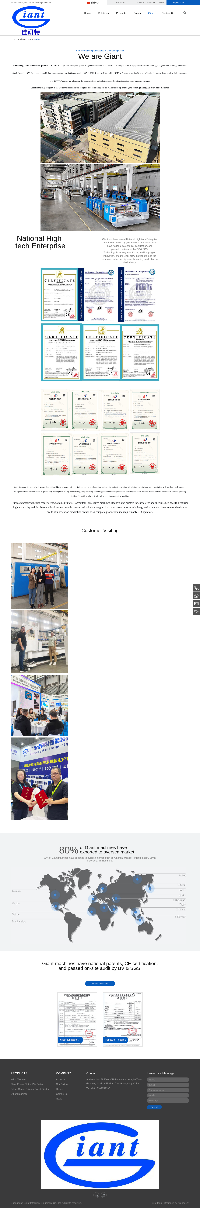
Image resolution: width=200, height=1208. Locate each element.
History (60, 1089)
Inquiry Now (178, 2)
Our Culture (62, 1084)
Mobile (151, 1095)
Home (30, 39)
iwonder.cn (183, 1203)
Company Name (156, 1090)
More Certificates (100, 983)
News (59, 1098)
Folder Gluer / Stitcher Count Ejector (30, 1089)
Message (153, 1100)
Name (151, 1079)
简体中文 (95, 2)
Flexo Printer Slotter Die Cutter (27, 1084)
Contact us (61, 1094)
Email (151, 1085)
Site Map (157, 1203)
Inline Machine (18, 1079)
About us (61, 1079)
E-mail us (120, 2)
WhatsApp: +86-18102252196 (150, 2)
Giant (37, 39)
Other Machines (19, 1094)
